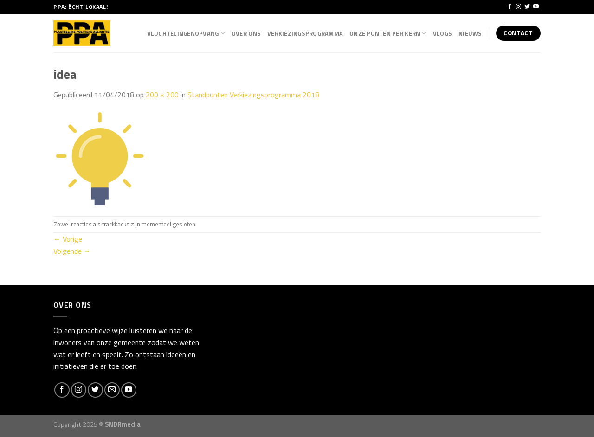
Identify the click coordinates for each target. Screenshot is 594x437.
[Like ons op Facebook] (509, 7)
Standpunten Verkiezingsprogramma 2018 (253, 94)
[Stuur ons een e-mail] (112, 390)
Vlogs (442, 33)
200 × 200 (162, 94)
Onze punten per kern (387, 33)
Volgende (72, 251)
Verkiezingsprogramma (305, 33)
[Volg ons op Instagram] (518, 7)
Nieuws (470, 33)
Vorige (67, 238)
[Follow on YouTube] (536, 7)
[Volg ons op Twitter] (527, 7)
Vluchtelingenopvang (186, 33)
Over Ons (246, 33)
